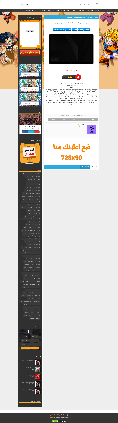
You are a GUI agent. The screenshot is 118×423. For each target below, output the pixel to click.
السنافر (25, 261)
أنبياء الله (38, 230)
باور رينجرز (31, 275)
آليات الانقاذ (25, 173)
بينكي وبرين (25, 284)
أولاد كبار (38, 233)
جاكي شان (23, 295)
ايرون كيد (38, 270)
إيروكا (39, 236)
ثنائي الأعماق (37, 295)
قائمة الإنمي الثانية (71, 10)
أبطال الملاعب (29, 185)
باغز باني (27, 272)
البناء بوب (33, 255)
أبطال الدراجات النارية (29, 176)
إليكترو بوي (25, 233)
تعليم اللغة (55, 10)
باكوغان (23, 272)
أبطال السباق (30, 179)
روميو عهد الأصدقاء (27, 301)
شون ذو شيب (31, 306)
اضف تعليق (63, 115)
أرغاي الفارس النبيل (30, 204)
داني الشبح (37, 298)
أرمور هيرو (23, 204)
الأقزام (31, 250)
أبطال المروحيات (37, 185)
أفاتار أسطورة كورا (28, 216)
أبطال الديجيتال (37, 179)
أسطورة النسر (29, 210)
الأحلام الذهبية (37, 247)
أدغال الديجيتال (24, 202)
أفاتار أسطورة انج (36, 216)
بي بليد (38, 281)
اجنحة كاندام (37, 238)
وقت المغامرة (31, 315)
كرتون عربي (37, 312)
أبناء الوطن (38, 193)
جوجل (37, 131)
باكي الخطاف (37, 275)
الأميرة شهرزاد (30, 253)
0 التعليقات (85, 167)
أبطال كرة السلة (37, 187)
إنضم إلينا (30, 119)
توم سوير (38, 289)
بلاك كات (38, 278)
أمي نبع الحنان (37, 227)
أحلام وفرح (31, 199)
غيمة (35, 309)
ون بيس (25, 315)
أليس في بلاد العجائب (36, 224)
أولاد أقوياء (24, 230)
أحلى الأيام (25, 199)
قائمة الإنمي (81, 10)
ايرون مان (32, 270)
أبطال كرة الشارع (29, 187)
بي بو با (33, 281)
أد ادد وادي (31, 202)
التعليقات (95, 167)
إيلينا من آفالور (33, 236)
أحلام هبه (38, 199)
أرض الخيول (37, 204)
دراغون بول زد (30, 298)
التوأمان (31, 258)
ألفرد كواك (38, 221)
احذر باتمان (31, 238)
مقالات (62, 10)
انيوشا (25, 267)
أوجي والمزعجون (31, 230)
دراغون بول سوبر (36, 301)
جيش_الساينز (23, 4)
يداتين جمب (32, 318)
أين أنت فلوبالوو (31, 233)
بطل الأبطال (25, 275)
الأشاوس (30, 247)
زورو (21, 301)
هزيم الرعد (37, 315)
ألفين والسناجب (31, 221)
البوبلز (29, 255)
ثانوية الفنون (31, 292)
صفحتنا (25, 131)
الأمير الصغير (25, 250)
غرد (93, 119)
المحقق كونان (37, 267)
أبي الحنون (32, 193)
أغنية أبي (29, 213)
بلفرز (34, 278)
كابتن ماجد (25, 309)
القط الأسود (37, 264)
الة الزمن (24, 255)
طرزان (39, 309)
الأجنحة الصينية (29, 244)
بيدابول (38, 284)
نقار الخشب (27, 312)
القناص (32, 264)
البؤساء (38, 255)
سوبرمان (25, 304)
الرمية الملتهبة (30, 261)
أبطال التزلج (37, 176)
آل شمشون (31, 173)
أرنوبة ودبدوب (37, 207)
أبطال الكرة (29, 182)
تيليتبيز (27, 289)
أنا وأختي (30, 227)
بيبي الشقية (28, 281)
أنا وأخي (25, 227)
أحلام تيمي (24, 196)
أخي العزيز (38, 202)
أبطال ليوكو (37, 190)
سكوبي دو (37, 304)
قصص (30, 309)
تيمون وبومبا (37, 292)
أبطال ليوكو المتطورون (29, 190)
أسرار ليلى (23, 207)
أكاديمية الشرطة (37, 219)
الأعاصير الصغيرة (37, 250)
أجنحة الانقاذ (30, 196)
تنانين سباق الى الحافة (36, 287)
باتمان (39, 272)
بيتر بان (22, 281)
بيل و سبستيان (32, 284)
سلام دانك (31, 304)
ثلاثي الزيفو (25, 292)
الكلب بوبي (27, 264)
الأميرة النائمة (37, 253)
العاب (49, 10)
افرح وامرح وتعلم (36, 241)
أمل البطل (28, 224)
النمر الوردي (30, 267)
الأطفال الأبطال (24, 247)
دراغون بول (89, 10)
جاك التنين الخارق (30, 295)
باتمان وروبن (33, 272)
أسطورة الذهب (37, 210)
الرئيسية (97, 10)
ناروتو (32, 312)
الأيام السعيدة (23, 253)
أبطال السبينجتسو (36, 182)
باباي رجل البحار (26, 270)
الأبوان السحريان (37, 244)
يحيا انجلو (38, 318)
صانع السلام (25, 306)
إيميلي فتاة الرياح (25, 236)
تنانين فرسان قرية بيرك (26, 287)
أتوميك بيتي (25, 193)
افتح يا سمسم (24, 238)
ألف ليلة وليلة (24, 219)
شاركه (83, 119)
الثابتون (27, 258)
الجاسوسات (37, 261)
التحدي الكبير (37, 258)
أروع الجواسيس (29, 207)
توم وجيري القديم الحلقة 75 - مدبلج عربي (71, 23)
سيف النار (38, 306)
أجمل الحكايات (37, 196)
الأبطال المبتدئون (28, 241)
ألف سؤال (30, 219)
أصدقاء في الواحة (36, 213)
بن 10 (30, 278)
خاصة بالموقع (29, 10)
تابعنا (31, 131)
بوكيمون (25, 278)
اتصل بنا (37, 10)
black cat (37, 173)
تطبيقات (43, 10)
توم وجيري (68, 115)
